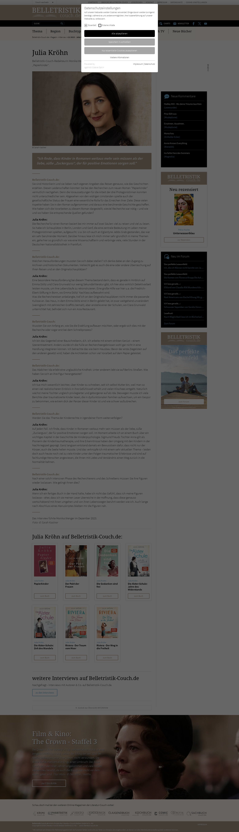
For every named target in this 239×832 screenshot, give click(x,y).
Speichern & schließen (120, 41)
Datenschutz (149, 64)
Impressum (138, 64)
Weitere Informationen (119, 57)
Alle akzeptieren (120, 33)
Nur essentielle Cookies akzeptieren (119, 50)
